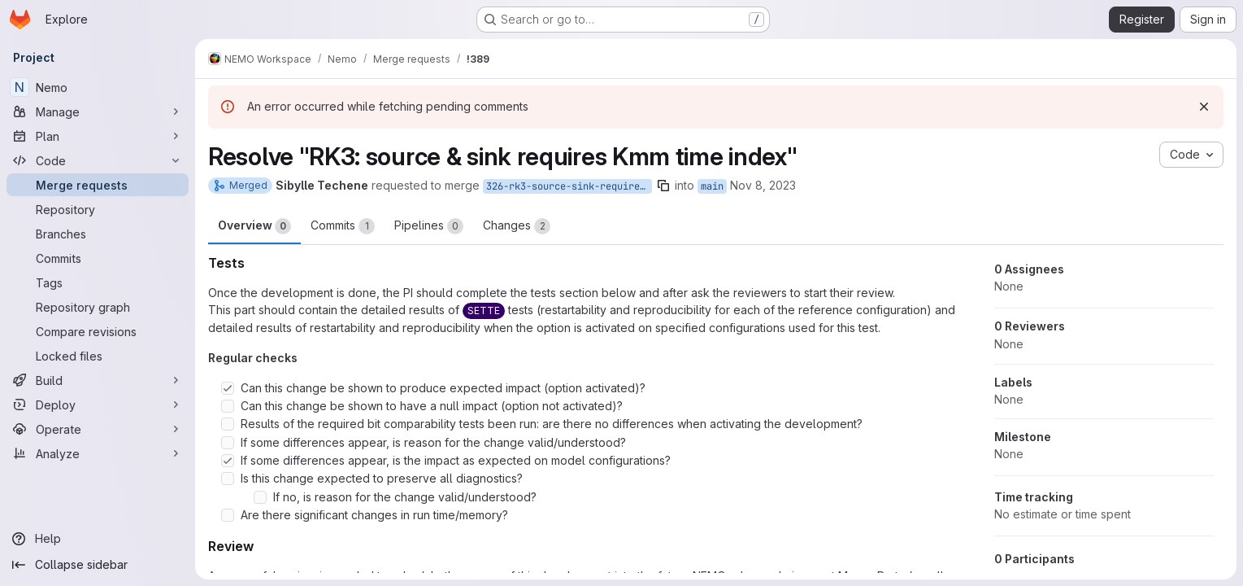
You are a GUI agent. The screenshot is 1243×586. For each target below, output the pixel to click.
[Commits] (98, 258)
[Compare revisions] (98, 331)
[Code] (98, 160)
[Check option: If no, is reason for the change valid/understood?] (260, 497)
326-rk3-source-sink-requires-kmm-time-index (569, 186)
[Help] (98, 538)
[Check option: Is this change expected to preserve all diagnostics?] (227, 478)
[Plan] (98, 136)
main (712, 186)
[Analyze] (98, 453)
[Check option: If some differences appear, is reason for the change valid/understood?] (227, 442)
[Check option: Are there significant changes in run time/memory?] (227, 515)
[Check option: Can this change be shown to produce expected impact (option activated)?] (227, 388)
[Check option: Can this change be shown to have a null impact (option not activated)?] (227, 406)
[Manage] (98, 111)
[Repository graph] (98, 306)
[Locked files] (98, 355)
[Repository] (98, 209)
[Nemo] (98, 87)
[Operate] (98, 429)
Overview (254, 226)
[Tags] (98, 282)
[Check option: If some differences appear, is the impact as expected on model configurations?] (227, 460)
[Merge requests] (98, 184)
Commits (343, 226)
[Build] (98, 380)
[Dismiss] (1204, 106)
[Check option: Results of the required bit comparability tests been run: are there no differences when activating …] (227, 424)
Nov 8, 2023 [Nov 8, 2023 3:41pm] (763, 185)
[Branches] (98, 233)
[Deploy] (98, 404)
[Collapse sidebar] (98, 564)
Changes (516, 226)
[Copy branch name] (663, 185)
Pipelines (428, 226)
